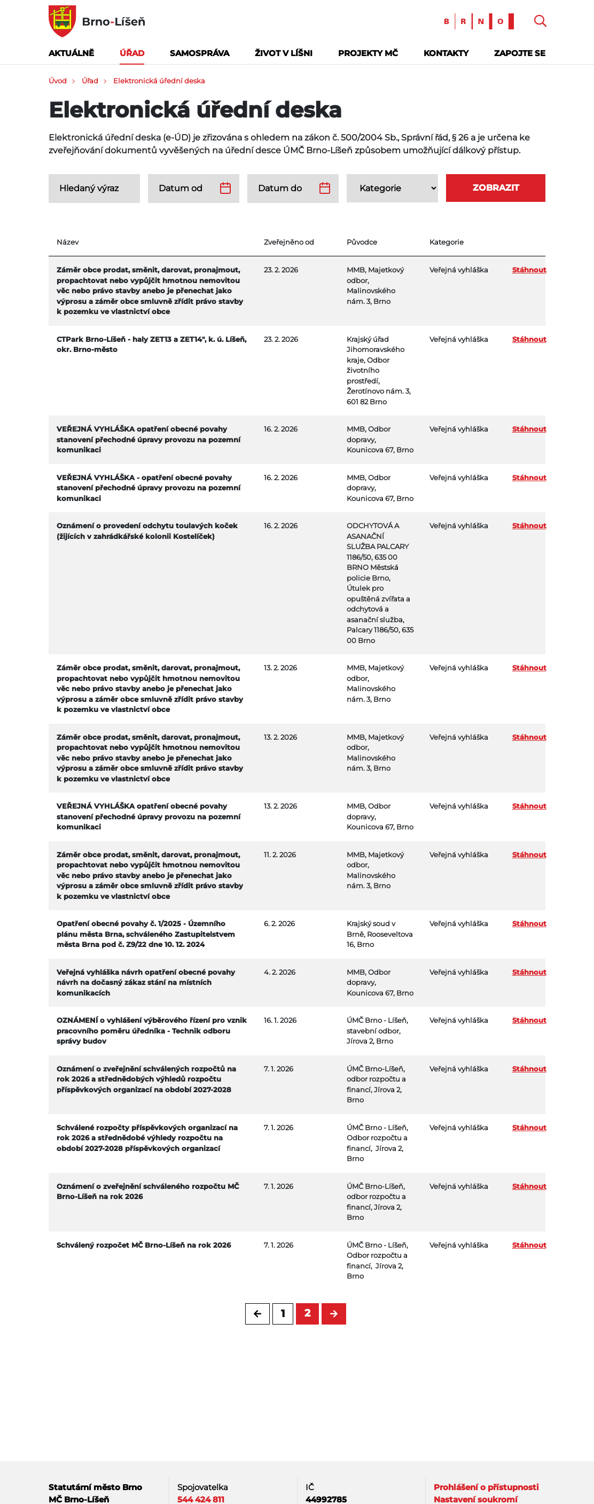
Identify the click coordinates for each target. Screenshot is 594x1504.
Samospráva (199, 53)
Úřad (132, 53)
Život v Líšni (283, 53)
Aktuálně (71, 53)
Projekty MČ (368, 53)
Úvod (58, 80)
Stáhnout (529, 269)
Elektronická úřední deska (159, 80)
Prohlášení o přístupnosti (486, 1487)
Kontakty (446, 53)
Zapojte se (519, 53)
